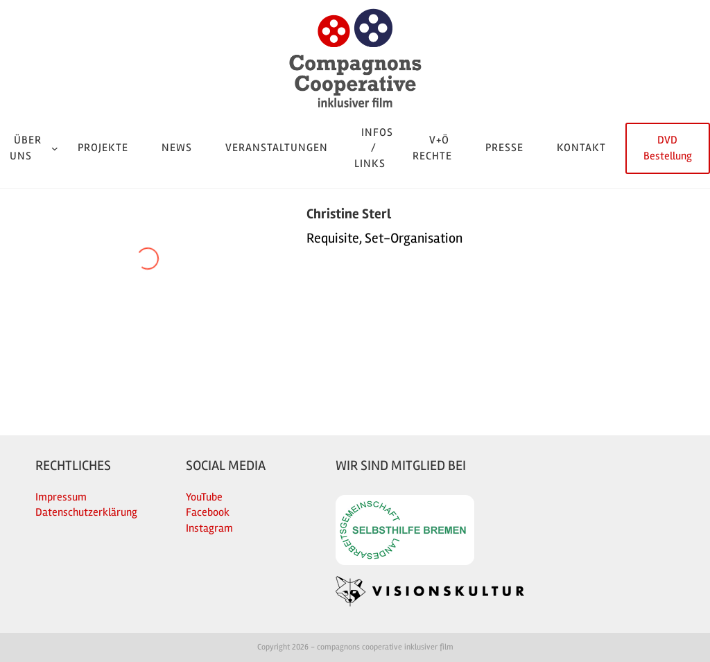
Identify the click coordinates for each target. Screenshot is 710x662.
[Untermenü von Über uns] (54, 148)
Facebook (208, 512)
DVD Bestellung (667, 147)
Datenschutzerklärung (86, 512)
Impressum (61, 497)
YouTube (204, 497)
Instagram (209, 528)
